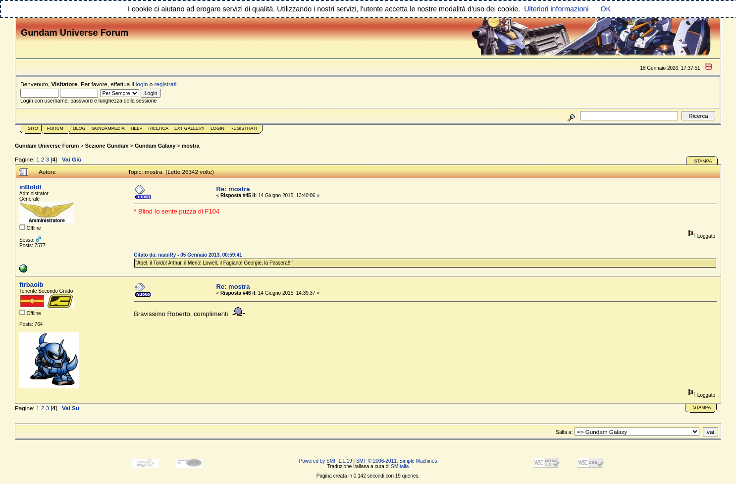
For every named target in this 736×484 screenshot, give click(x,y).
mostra (191, 146)
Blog (79, 128)
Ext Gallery (189, 128)
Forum (55, 128)
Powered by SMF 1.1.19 (325, 461)
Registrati (243, 128)
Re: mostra (233, 189)
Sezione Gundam (107, 146)
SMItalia (400, 466)
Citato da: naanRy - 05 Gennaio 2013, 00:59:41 (188, 255)
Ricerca (158, 128)
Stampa (703, 161)
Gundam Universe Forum (47, 146)
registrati (166, 84)
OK (605, 9)
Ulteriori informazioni (556, 9)
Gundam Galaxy (155, 146)
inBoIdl (30, 187)
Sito (33, 128)
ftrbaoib (31, 284)
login (142, 84)
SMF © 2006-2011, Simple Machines (396, 461)
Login (217, 128)
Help (137, 128)
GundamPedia (108, 128)
